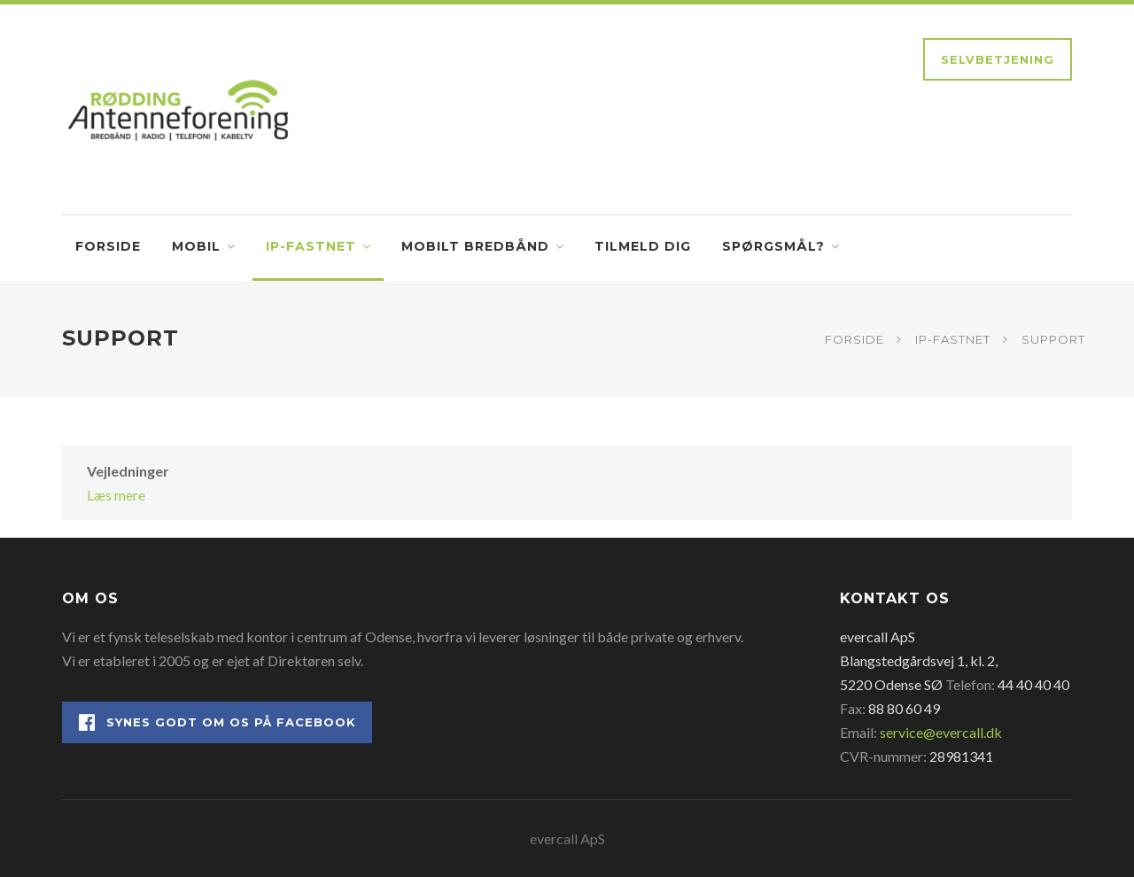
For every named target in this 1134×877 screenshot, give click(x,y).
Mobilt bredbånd (475, 246)
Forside (108, 246)
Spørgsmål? (773, 246)
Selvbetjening (997, 59)
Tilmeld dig (642, 246)
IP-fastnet (311, 246)
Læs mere (116, 494)
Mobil (196, 246)
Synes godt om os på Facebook (217, 722)
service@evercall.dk (941, 732)
